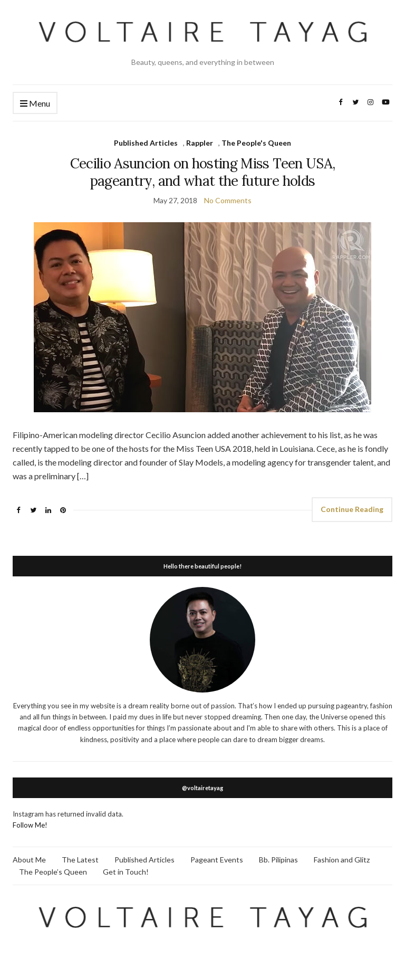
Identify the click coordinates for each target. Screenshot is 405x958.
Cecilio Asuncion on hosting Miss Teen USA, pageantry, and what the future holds (202, 172)
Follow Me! (30, 825)
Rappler (199, 142)
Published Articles (146, 142)
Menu (35, 103)
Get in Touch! (126, 871)
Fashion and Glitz (342, 859)
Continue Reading (352, 509)
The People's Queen (256, 142)
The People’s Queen (53, 871)
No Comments (228, 200)
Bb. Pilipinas (278, 859)
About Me (29, 859)
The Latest (80, 859)
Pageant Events (216, 859)
